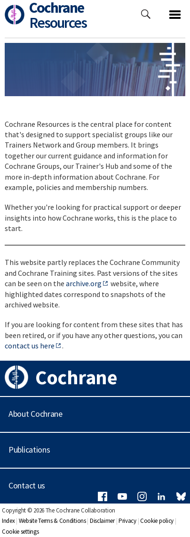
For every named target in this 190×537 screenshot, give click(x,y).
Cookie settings (20, 532)
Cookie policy (157, 521)
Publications (29, 449)
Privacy (127, 521)
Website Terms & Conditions (52, 521)
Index (8, 521)
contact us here (30, 345)
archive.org (84, 283)
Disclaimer (102, 521)
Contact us (26, 485)
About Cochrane (35, 413)
